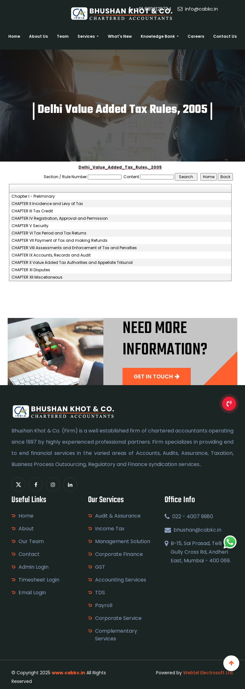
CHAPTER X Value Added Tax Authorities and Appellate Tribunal (72, 262)
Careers (196, 36)
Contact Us (225, 36)
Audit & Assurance (118, 515)
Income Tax (109, 528)
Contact (29, 554)
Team (63, 36)
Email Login (32, 592)
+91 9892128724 (150, 8)
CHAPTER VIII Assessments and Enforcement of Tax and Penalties (74, 247)
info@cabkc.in (198, 8)
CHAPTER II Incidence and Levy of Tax (47, 203)
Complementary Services (116, 634)
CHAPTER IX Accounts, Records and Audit (51, 255)
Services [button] (87, 36)
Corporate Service (118, 618)
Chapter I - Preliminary (33, 196)
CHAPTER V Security (29, 225)
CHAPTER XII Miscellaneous (37, 277)
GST (100, 567)
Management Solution (122, 541)
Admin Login (33, 567)
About (26, 528)
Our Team (31, 541)
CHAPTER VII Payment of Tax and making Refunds (59, 240)
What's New (120, 36)
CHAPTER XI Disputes (30, 270)
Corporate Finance (119, 554)
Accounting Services (120, 579)
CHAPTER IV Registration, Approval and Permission (59, 218)
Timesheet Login (39, 579)
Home (14, 36)
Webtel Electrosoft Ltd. (208, 672)
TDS (100, 592)
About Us (38, 36)
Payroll (103, 605)
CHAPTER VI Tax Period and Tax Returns (48, 233)
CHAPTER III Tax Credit (32, 211)
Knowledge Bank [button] (158, 36)
